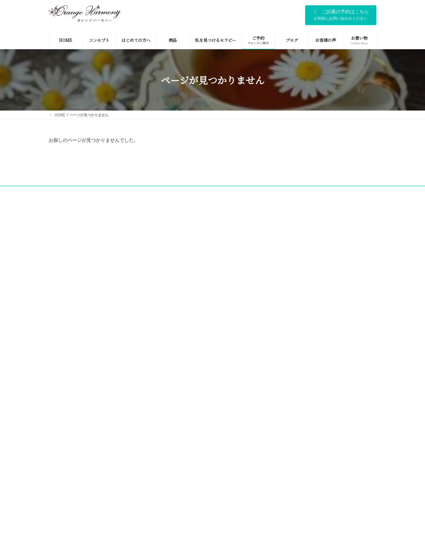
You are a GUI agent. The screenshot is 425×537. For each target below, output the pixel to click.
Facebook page (212, 360)
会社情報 (281, 316)
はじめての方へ (109, 316)
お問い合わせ (166, 316)
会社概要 (196, 316)
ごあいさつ (224, 316)
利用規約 (267, 521)
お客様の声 (224, 319)
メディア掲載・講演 (316, 316)
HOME (79, 316)
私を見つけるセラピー (163, 319)
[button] (340, 15)
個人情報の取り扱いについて (318, 319)
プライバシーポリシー (238, 521)
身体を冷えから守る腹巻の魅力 (108, 319)
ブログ (197, 319)
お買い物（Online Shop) (264, 319)
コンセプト (253, 316)
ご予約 (138, 316)
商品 (347, 316)
